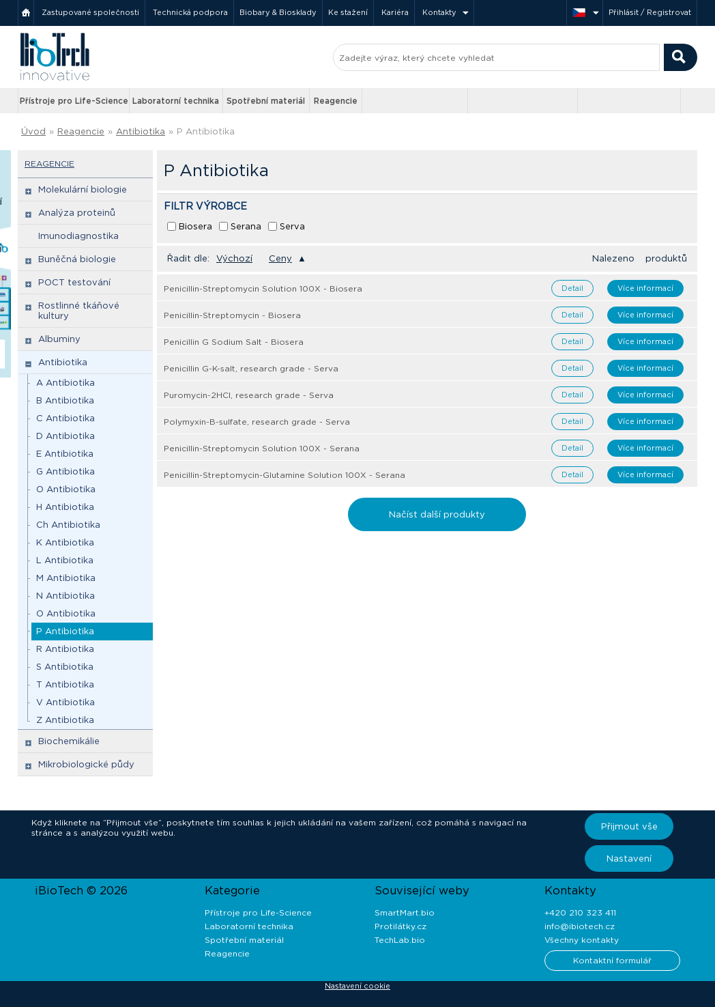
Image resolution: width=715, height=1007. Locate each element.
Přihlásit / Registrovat (650, 12)
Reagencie (336, 101)
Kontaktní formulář (612, 960)
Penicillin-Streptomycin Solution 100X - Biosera (263, 288)
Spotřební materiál (266, 101)
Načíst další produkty (437, 514)
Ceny (280, 258)
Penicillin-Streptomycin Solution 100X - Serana (262, 448)
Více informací (645, 288)
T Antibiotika (65, 684)
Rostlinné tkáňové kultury (78, 310)
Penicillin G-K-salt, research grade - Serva (251, 368)
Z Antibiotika (65, 720)
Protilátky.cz (400, 926)
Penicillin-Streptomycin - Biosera (232, 315)
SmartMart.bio (405, 912)
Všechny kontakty (581, 940)
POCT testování (74, 282)
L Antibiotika (64, 560)
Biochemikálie (69, 741)
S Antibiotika (64, 667)
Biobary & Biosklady (278, 12)
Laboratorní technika (175, 101)
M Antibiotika (66, 578)
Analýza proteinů (76, 213)
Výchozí (234, 258)
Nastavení (629, 858)
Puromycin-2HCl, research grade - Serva (249, 395)
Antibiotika (140, 131)
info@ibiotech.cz (579, 926)
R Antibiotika (65, 649)
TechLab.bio (400, 940)
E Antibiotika (64, 454)
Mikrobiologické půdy (86, 764)
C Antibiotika (65, 418)
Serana (246, 226)
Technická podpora (190, 12)
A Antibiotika (65, 383)
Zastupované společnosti (90, 12)
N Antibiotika (65, 596)
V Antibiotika (65, 702)
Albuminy (59, 339)
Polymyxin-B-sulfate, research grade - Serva (257, 421)
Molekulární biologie (82, 189)
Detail (572, 288)
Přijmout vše (629, 826)
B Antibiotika (65, 400)
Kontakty (439, 12)
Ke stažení (348, 12)
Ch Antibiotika (68, 525)
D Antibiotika (65, 436)
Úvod (33, 131)
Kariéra (395, 12)
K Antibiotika (65, 542)
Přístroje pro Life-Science (74, 101)
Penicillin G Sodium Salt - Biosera (234, 342)
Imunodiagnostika (78, 236)
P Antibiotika (206, 131)
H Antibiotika (65, 507)
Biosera (195, 226)
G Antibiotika (65, 471)
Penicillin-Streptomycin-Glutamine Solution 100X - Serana (284, 475)
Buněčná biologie (77, 259)
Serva (292, 226)
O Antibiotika (66, 489)
